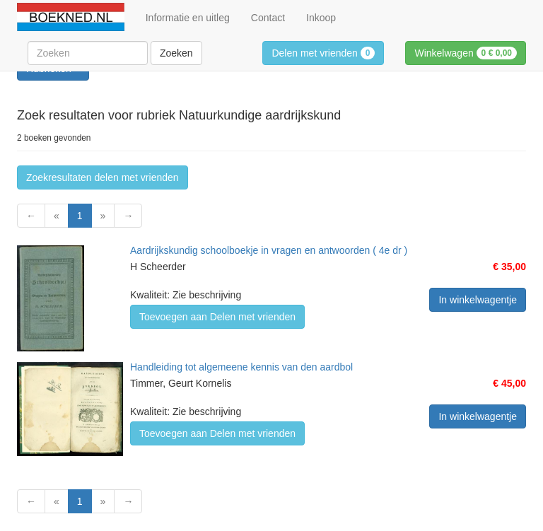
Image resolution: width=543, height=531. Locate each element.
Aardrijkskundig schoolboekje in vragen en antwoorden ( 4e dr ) (268, 250)
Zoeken (176, 53)
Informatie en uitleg (188, 17)
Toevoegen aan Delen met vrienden (217, 316)
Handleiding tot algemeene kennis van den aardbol (241, 367)
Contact (268, 17)
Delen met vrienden (323, 53)
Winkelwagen (465, 53)
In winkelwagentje (477, 299)
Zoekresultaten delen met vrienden (102, 177)
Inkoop (321, 17)
